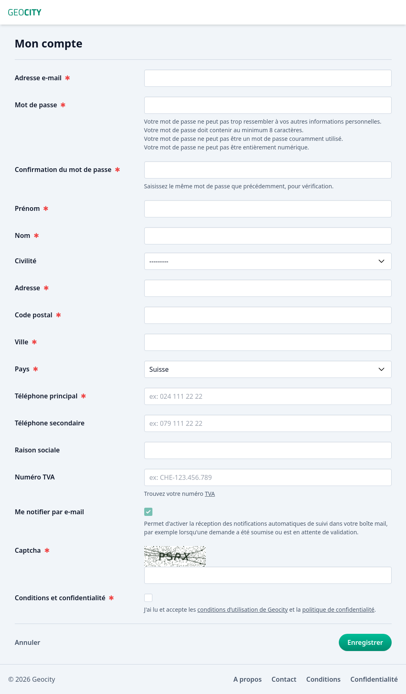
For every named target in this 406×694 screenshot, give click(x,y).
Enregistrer (365, 642)
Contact (284, 679)
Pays (26, 369)
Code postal (38, 315)
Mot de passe (40, 105)
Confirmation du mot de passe (67, 169)
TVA (209, 493)
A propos (248, 679)
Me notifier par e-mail (49, 512)
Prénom (31, 208)
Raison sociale (37, 450)
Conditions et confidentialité (64, 598)
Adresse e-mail (42, 78)
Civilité (25, 261)
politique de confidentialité (338, 609)
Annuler (27, 642)
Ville (26, 342)
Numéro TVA (35, 477)
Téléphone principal (50, 396)
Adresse (32, 288)
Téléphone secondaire (49, 423)
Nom (27, 235)
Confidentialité (374, 679)
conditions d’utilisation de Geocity (242, 609)
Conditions (323, 679)
